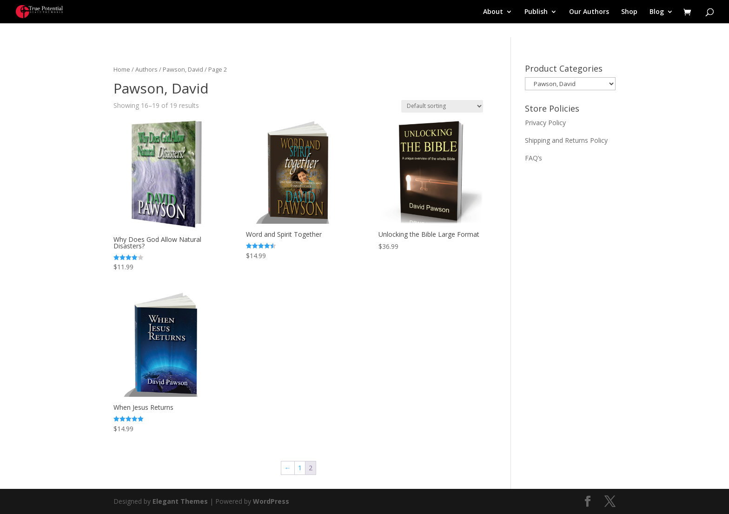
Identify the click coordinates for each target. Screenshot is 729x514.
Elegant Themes (180, 501)
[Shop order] (442, 106)
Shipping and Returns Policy (566, 140)
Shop (629, 12)
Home (121, 69)
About (493, 12)
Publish (536, 12)
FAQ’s (533, 158)
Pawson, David (183, 69)
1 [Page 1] (300, 467)
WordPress (271, 501)
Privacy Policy (545, 122)
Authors (146, 69)
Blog (656, 12)
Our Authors (589, 12)
